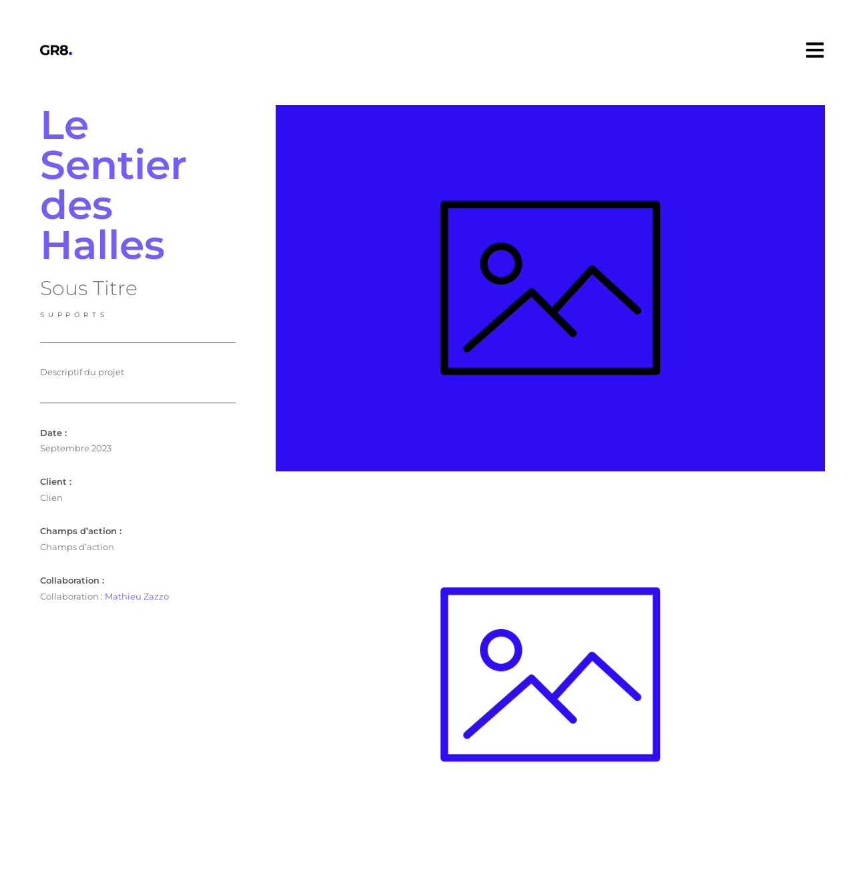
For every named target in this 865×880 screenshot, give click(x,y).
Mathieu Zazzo (137, 596)
